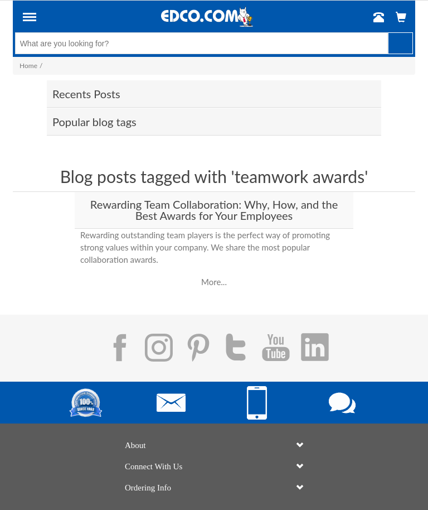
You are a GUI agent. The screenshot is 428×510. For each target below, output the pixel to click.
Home (28, 65)
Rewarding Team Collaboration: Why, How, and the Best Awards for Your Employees (214, 210)
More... (214, 282)
